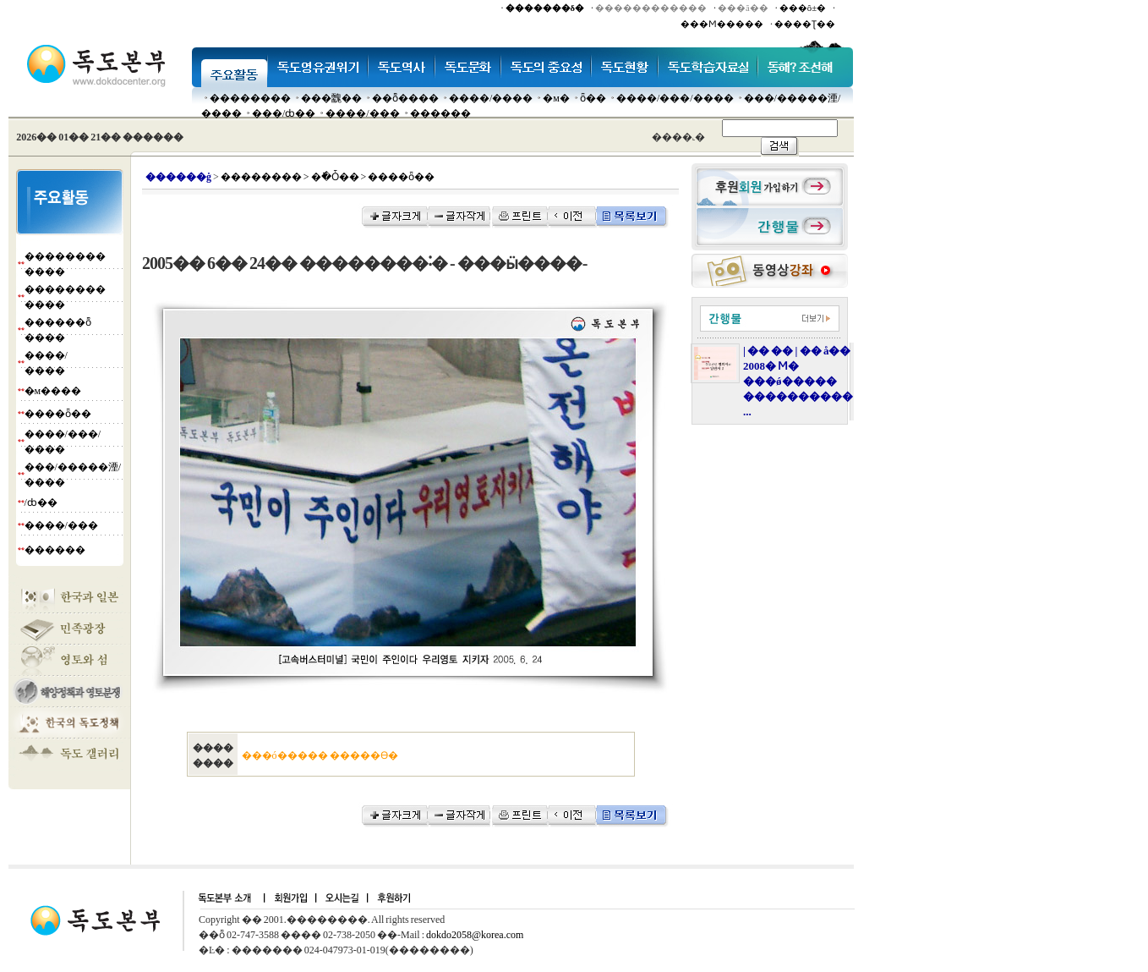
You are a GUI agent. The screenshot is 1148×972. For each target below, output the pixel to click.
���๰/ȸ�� (283, 113)
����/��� (362, 113)
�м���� (53, 391)
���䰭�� (331, 98)
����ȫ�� (58, 414)
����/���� (491, 98)
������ (440, 113)
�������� (250, 98)
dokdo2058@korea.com (474, 935)
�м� (556, 98)
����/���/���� (675, 98)
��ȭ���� (405, 98)
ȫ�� (593, 98)
